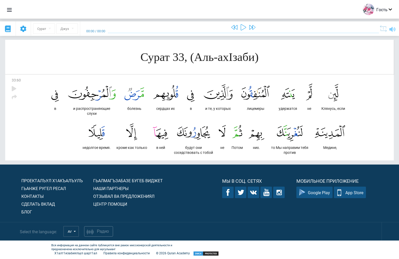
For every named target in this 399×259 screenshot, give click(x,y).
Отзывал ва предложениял (123, 196)
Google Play (314, 192)
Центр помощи (110, 204)
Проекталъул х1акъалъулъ (52, 180)
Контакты (32, 196)
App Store (349, 192)
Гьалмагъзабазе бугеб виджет (128, 180)
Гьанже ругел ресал (43, 188)
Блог (26, 211)
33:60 (16, 80)
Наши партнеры (111, 188)
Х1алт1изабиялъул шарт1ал (75, 253)
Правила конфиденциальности (126, 253)
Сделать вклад (38, 204)
